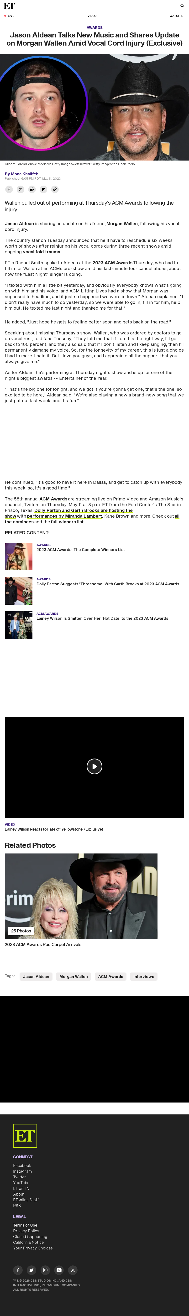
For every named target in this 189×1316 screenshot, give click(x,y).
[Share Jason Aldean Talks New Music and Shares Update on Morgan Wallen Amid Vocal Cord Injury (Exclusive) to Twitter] (20, 190)
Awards (95, 28)
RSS (17, 1206)
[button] (94, 766)
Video (92, 16)
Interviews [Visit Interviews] (143, 976)
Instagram (22, 1171)
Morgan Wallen (122, 224)
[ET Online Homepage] (11, 6)
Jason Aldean (19, 224)
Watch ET (177, 16)
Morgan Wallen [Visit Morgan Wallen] (73, 976)
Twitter (19, 1177)
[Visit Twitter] (31, 1271)
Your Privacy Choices (33, 1248)
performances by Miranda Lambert (64, 516)
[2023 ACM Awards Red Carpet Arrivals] (94, 896)
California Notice (28, 1242)
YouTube (21, 1183)
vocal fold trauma (41, 252)
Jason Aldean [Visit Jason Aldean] (36, 976)
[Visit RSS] (73, 1271)
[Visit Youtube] (59, 1271)
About (19, 1194)
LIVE (11, 16)
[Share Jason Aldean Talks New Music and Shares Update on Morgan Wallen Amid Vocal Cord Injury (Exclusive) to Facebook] (9, 190)
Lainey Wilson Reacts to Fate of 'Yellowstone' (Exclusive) (54, 829)
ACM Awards (53, 499)
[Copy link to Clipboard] (55, 190)
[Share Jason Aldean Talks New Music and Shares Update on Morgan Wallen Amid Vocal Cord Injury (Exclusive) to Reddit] (32, 190)
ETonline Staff (26, 1200)
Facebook (22, 1166)
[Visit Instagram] (45, 1271)
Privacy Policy (26, 1231)
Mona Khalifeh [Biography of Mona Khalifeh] (24, 174)
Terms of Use (25, 1225)
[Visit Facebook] (18, 1271)
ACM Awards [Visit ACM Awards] (110, 976)
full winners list (67, 522)
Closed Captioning (30, 1237)
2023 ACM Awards (112, 263)
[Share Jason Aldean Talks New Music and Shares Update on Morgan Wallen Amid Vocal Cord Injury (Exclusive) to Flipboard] (43, 190)
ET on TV (21, 1188)
